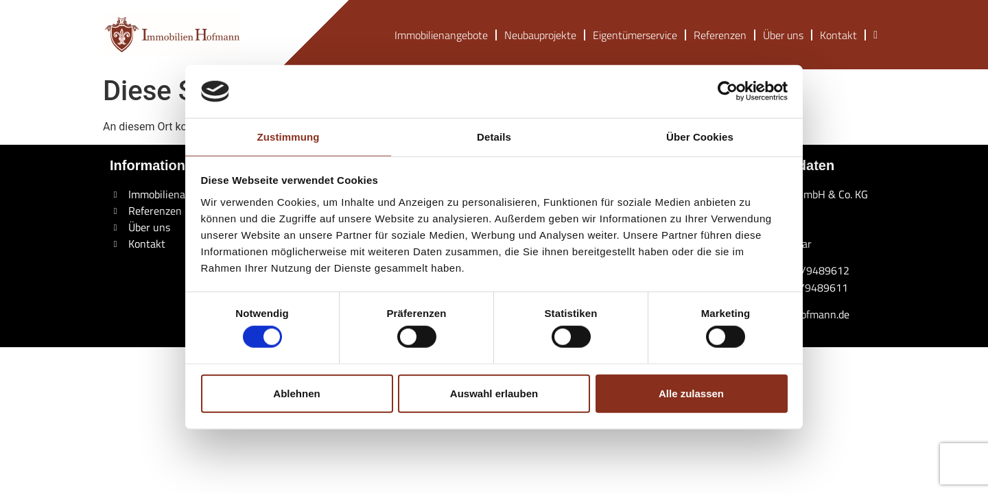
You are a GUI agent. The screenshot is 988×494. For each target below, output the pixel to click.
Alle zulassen (691, 393)
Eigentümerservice (635, 35)
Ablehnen (296, 393)
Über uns (783, 35)
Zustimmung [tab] (288, 137)
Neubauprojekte (540, 35)
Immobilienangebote (441, 35)
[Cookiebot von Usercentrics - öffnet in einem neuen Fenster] (728, 91)
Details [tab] (494, 137)
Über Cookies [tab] (699, 137)
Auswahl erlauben (494, 393)
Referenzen (720, 35)
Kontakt (838, 35)
